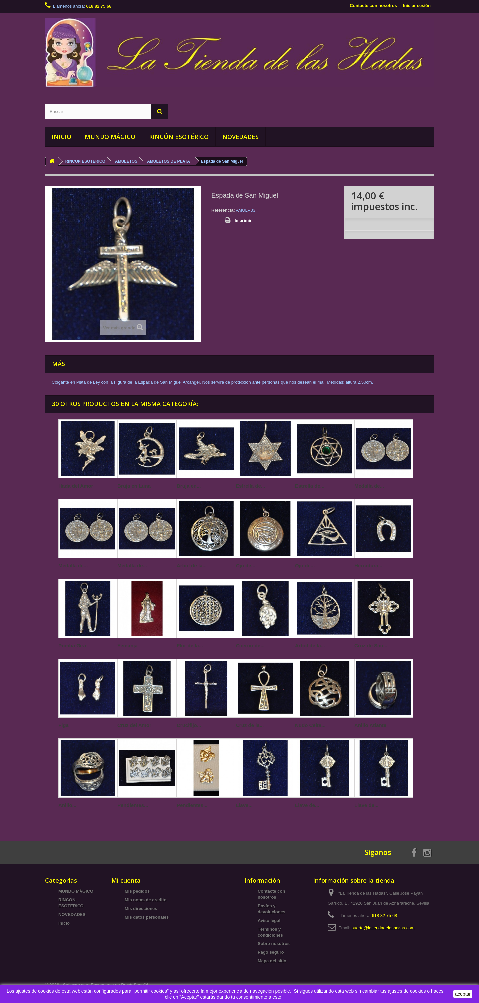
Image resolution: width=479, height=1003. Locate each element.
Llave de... (307, 805)
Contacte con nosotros (373, 5)
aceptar (463, 994)
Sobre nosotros (274, 943)
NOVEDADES (240, 137)
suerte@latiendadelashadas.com (383, 927)
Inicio (64, 923)
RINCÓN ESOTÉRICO (179, 137)
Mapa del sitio (272, 960)
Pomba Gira (72, 645)
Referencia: (223, 210)
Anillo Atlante (370, 725)
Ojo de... (245, 565)
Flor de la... (190, 645)
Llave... (244, 805)
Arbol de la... (192, 565)
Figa (63, 725)
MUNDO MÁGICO (110, 137)
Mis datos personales (147, 917)
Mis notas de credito (146, 899)
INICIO (61, 137)
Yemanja (127, 645)
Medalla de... (369, 486)
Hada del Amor (75, 486)
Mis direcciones (141, 908)
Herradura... (368, 565)
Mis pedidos (137, 891)
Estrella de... (250, 486)
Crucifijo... (189, 725)
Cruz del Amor (134, 725)
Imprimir (243, 220)
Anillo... (67, 805)
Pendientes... (132, 805)
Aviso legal (269, 920)
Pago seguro (271, 952)
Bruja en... (189, 486)
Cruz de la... (250, 725)
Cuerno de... (250, 645)
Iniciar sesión (417, 5)
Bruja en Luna (134, 486)
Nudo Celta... (310, 725)
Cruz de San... (370, 645)
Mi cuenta (126, 880)
